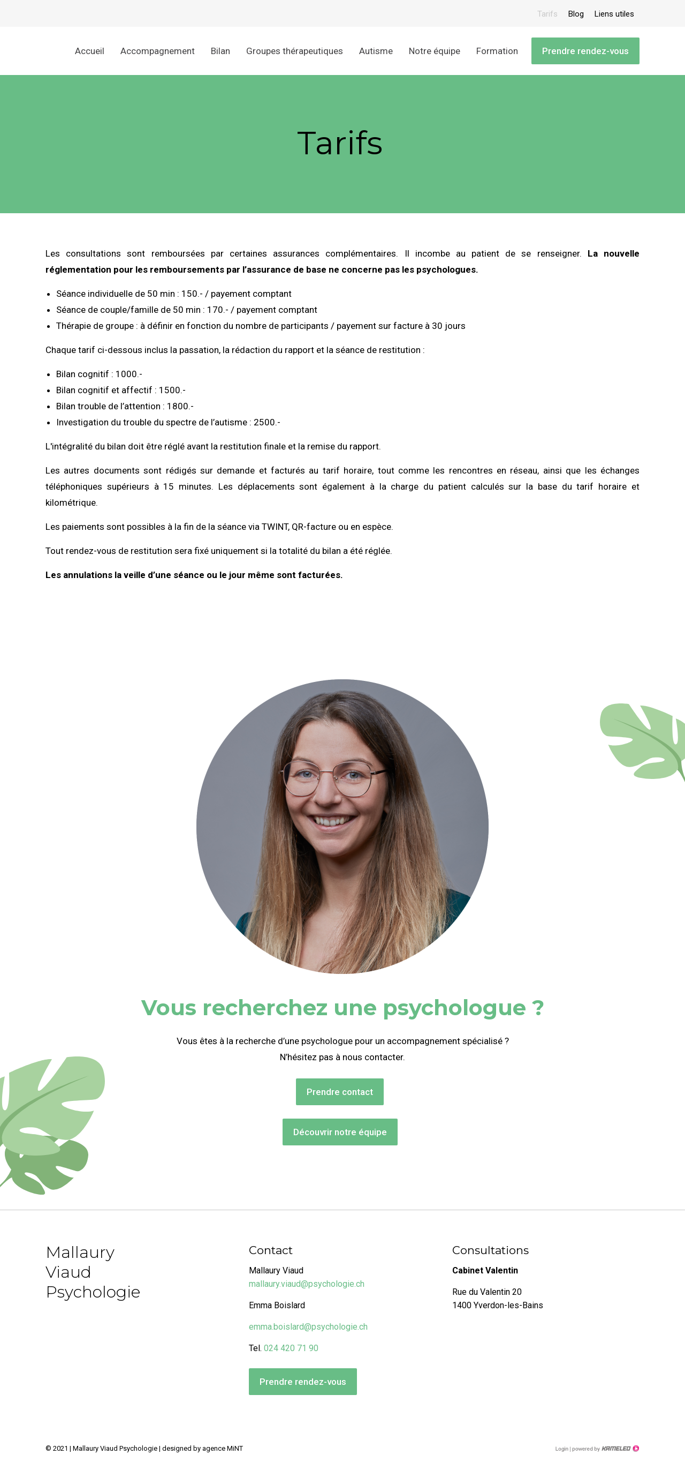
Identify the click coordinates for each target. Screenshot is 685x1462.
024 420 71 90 (291, 1348)
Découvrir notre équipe (340, 1132)
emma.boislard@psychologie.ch (308, 1327)
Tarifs (547, 14)
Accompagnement (157, 51)
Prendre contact (340, 1091)
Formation (497, 51)
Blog (576, 14)
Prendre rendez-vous (585, 51)
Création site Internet (605, 1448)
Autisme (376, 51)
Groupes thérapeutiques (294, 51)
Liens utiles (614, 14)
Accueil (89, 51)
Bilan (220, 51)
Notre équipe (434, 51)
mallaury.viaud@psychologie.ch (306, 1284)
